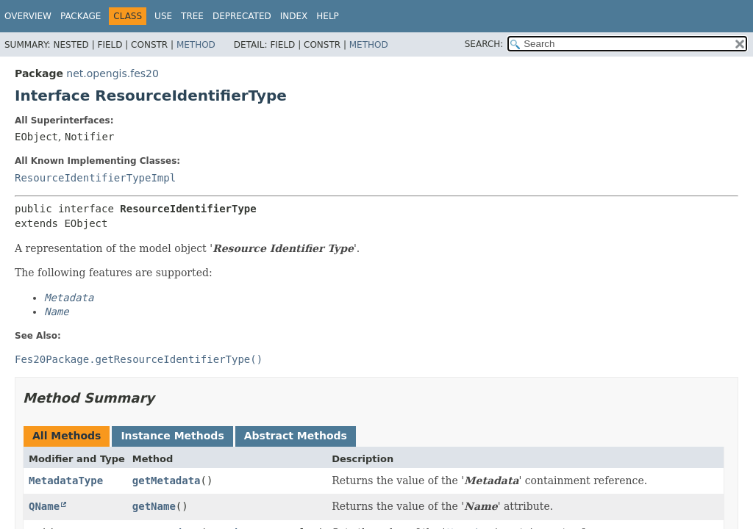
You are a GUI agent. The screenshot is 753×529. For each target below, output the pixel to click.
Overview (27, 16)
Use (163, 16)
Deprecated (242, 16)
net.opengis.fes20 (112, 73)
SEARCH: (484, 44)
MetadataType (66, 480)
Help (327, 16)
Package (80, 16)
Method (195, 45)
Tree (192, 16)
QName (44, 506)
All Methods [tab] (66, 436)
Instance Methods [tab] (172, 436)
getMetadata (166, 480)
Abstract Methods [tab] (295, 436)
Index (294, 16)
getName (154, 506)
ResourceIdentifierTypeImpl (95, 178)
